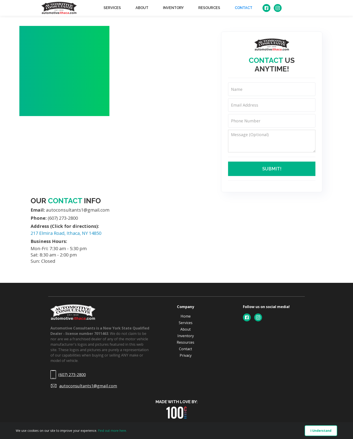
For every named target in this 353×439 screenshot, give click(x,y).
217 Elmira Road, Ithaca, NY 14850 (66, 233)
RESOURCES (209, 8)
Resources (185, 342)
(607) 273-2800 (54, 218)
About (185, 329)
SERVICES (112, 8)
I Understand (320, 430)
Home (186, 316)
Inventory (185, 335)
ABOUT (142, 8)
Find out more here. (112, 430)
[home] (59, 8)
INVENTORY (173, 8)
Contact (185, 348)
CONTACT (243, 8)
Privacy (186, 355)
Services (185, 322)
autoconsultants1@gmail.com (70, 210)
